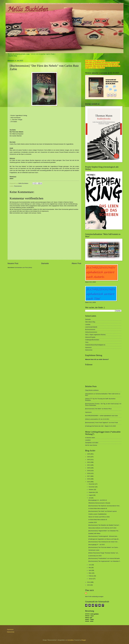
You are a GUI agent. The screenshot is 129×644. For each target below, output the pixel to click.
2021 (88, 465)
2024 (88, 456)
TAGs (86, 342)
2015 (88, 481)
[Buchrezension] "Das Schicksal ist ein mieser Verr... (103, 542)
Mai (90, 567)
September (92, 492)
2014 (88, 582)
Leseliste (87, 324)
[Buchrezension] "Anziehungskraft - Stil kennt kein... (103, 536)
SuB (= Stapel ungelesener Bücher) (95, 334)
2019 (88, 470)
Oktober (91, 489)
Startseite (45, 263)
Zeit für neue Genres (91, 445)
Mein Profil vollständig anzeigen (94, 596)
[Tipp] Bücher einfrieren (92, 390)
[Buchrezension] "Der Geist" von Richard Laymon (102, 511)
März (90, 573)
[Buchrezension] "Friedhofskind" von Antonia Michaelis (104, 558)
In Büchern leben (90, 437)
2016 (88, 479)
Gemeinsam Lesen (93, 550)
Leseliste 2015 (92, 522)
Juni (90, 564)
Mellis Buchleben (28, 10)
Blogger (83, 640)
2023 (88, 459)
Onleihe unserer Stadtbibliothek (97, 514)
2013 (88, 585)
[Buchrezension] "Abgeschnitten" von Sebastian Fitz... (103, 530)
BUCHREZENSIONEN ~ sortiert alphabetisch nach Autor (101, 415)
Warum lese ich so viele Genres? (97, 359)
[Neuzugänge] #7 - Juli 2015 (96, 544)
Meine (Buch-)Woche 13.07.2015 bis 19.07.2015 (102, 528)
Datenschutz (88, 350)
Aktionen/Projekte (90, 337)
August (91, 495)
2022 (88, 462)
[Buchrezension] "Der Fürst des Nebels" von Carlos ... (103, 547)
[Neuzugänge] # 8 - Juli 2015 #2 (97, 500)
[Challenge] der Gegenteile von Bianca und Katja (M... (103, 539)
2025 (88, 454)
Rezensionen (18, 186)
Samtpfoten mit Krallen (91, 442)
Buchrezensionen (90, 329)
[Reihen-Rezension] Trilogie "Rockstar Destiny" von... (103, 553)
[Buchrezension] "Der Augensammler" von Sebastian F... (104, 561)
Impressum (88, 347)
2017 (88, 476)
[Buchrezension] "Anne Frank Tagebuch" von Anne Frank (101, 422)
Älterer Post (76, 263)
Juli (90, 498)
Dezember (92, 484)
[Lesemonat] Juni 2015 (94, 555)
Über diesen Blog (90, 322)
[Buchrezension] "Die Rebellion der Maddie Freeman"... (104, 525)
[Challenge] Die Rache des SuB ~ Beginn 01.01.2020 (100, 426)
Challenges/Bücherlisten (92, 339)
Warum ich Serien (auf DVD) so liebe (99, 517)
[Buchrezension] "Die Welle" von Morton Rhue (98, 408)
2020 (88, 468)
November (92, 487)
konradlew (71, 640)
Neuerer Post (13, 263)
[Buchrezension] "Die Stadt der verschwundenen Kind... (104, 506)
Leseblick (88, 440)
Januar (91, 578)
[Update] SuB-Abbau (94, 533)
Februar (91, 576)
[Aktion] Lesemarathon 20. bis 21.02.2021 (97, 419)
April (90, 570)
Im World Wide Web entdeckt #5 (97, 519)
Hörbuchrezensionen (91, 332)
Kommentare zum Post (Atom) (23, 267)
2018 (88, 473)
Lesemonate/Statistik (91, 327)
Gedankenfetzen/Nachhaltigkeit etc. (95, 345)
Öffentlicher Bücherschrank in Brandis (99, 503)
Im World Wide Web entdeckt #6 (97, 508)
